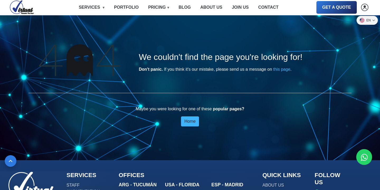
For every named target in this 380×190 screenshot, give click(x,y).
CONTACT (268, 7)
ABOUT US (211, 7)
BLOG (185, 7)
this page (281, 69)
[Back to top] (10, 161)
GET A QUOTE (336, 7)
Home (190, 121)
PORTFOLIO (126, 7)
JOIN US (240, 7)
